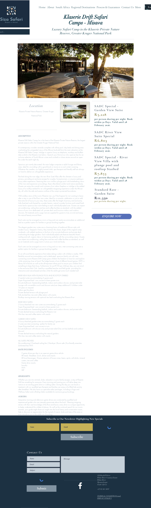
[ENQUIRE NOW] (112, 216)
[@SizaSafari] (80, 485)
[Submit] (41, 488)
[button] (62, 7)
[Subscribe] (77, 437)
